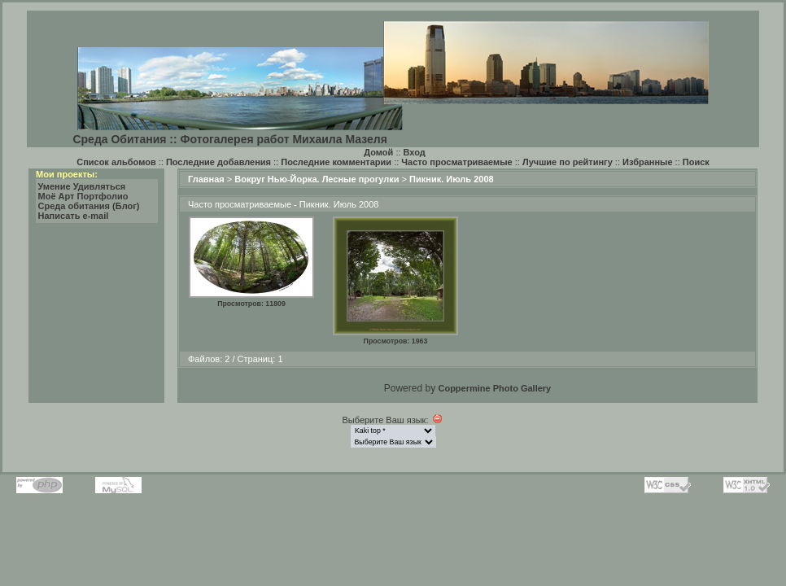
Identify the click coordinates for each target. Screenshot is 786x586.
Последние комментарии (336, 162)
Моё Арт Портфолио (83, 196)
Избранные (647, 162)
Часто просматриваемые (456, 162)
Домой (378, 152)
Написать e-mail (73, 216)
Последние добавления (218, 162)
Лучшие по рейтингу (567, 162)
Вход (415, 152)
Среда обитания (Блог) (89, 206)
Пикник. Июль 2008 (451, 179)
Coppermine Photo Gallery (494, 388)
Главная (206, 179)
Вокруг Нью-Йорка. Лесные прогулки (316, 179)
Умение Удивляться (82, 186)
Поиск (696, 162)
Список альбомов (115, 162)
